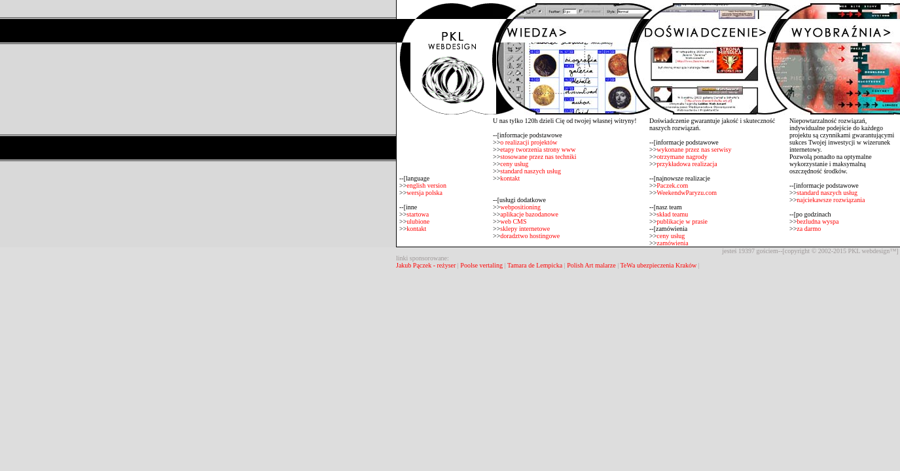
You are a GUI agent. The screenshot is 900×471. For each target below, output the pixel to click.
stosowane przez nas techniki (538, 156)
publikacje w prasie (682, 221)
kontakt (416, 228)
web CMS (513, 221)
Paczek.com (672, 185)
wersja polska (424, 192)
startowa (417, 214)
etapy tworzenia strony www (537, 149)
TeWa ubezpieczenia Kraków (658, 265)
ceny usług (514, 163)
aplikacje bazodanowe (529, 214)
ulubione (417, 221)
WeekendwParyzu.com (687, 192)
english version (426, 185)
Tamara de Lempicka (534, 265)
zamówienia (672, 243)
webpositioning (520, 207)
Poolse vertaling (481, 265)
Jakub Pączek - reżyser (427, 265)
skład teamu (672, 214)
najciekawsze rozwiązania (831, 199)
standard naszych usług (530, 171)
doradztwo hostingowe (530, 235)
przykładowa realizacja (687, 163)
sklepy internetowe (525, 228)
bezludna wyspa (817, 221)
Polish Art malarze (591, 265)
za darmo (809, 228)
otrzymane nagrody (682, 156)
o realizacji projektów (528, 142)
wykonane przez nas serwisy (694, 149)
